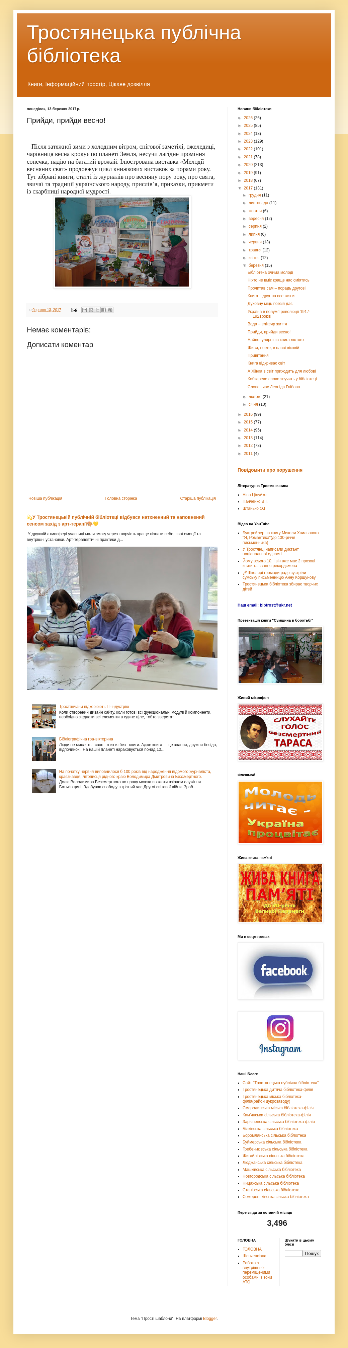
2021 (249, 157)
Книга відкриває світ (266, 363)
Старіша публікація (198, 498)
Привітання (258, 355)
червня (256, 242)
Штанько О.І (254, 508)
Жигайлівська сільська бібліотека (273, 1156)
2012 (249, 445)
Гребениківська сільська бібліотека (275, 1149)
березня (257, 265)
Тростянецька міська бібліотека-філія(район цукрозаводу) (272, 1099)
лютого (256, 396)
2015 (249, 422)
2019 (249, 172)
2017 (249, 188)
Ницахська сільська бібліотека (271, 1183)
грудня (255, 195)
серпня (256, 226)
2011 (249, 453)
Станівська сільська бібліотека (271, 1190)
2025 (249, 125)
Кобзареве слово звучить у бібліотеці (282, 379)
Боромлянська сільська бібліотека (274, 1135)
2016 (249, 414)
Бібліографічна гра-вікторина (86, 739)
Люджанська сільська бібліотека (272, 1162)
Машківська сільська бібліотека (272, 1169)
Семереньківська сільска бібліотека (276, 1196)
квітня (255, 257)
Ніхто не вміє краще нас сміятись (279, 280)
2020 (249, 164)
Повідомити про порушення (270, 470)
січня (254, 404)
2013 (249, 437)
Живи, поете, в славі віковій (273, 347)
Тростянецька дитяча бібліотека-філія (278, 1089)
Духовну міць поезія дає (270, 303)
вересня (257, 218)
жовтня (256, 211)
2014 (249, 430)
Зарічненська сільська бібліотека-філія (279, 1121)
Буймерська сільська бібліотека (272, 1142)
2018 (249, 180)
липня (255, 234)
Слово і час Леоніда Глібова (274, 387)
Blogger (210, 1318)
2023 (249, 141)
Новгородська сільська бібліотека (274, 1176)
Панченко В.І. (255, 501)
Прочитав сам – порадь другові (277, 288)
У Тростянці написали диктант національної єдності (271, 551)
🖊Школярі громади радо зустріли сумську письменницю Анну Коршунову (279, 575)
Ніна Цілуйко (254, 494)
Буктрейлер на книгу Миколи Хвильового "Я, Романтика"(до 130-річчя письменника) (281, 538)
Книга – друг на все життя (271, 296)
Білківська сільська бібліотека (270, 1128)
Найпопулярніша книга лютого (276, 339)
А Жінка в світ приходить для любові (282, 371)
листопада (259, 203)
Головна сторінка (121, 498)
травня (256, 250)
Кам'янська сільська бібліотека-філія (277, 1115)
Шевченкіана (254, 1256)
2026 (249, 117)
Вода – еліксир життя (267, 324)
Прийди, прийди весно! (269, 332)
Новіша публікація (45, 498)
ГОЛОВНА (252, 1249)
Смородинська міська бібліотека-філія (278, 1108)
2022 (249, 149)
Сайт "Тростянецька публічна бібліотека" (281, 1083)
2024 (249, 133)
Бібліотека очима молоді (270, 272)
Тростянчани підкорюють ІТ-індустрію (94, 706)
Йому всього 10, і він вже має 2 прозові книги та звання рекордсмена (279, 563)
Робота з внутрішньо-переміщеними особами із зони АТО (257, 1273)
